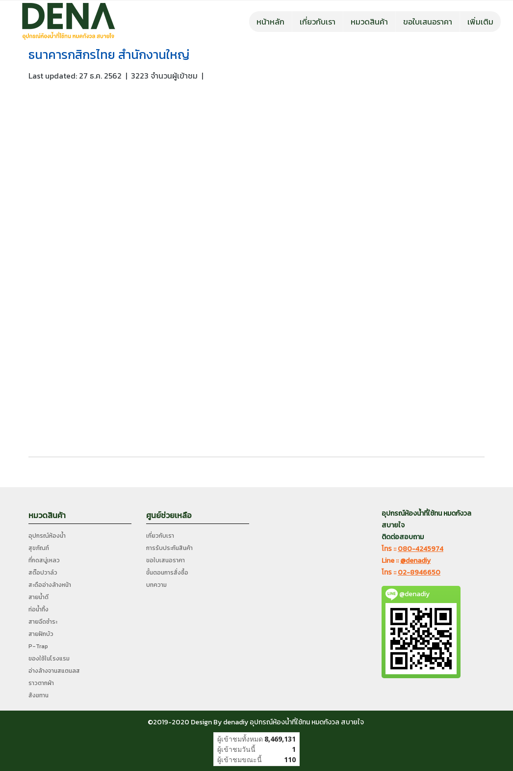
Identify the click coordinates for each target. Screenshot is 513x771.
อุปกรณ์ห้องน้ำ (47, 535)
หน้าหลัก (270, 22)
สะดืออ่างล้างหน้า (49, 584)
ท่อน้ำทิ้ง (38, 609)
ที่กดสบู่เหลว (44, 560)
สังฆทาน (38, 695)
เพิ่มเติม (480, 22)
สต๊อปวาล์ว (42, 572)
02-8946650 (419, 572)
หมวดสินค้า (369, 22)
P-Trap (38, 646)
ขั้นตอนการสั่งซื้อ (167, 572)
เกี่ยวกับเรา (317, 22)
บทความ (156, 584)
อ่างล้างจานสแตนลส (54, 670)
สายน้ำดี (38, 597)
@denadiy (415, 560)
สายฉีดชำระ (42, 621)
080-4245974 (420, 549)
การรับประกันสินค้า (169, 548)
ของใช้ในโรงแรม (49, 658)
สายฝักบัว (40, 634)
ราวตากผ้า (41, 683)
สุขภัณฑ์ (38, 548)
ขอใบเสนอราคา (427, 22)
